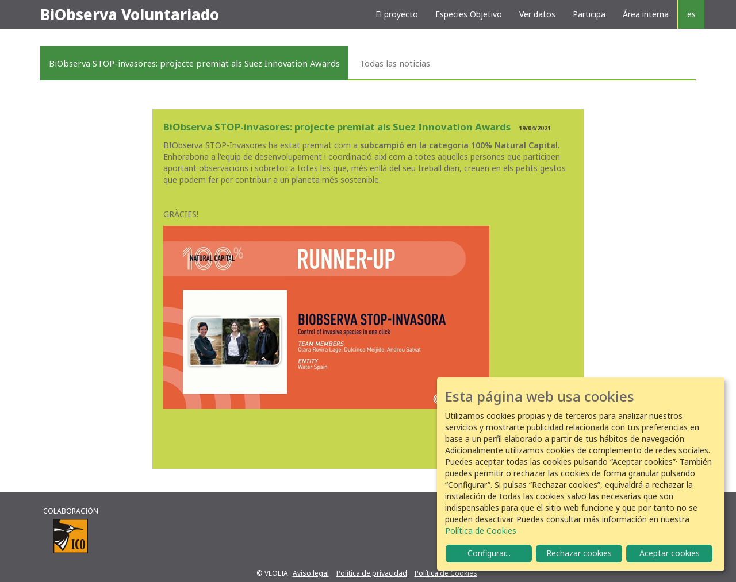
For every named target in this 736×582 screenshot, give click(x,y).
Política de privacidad (371, 573)
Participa (589, 14)
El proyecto (396, 14)
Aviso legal (311, 573)
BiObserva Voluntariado (129, 14)
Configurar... (489, 553)
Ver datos (537, 14)
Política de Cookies (446, 573)
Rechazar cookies (579, 553)
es (691, 14)
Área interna (646, 14)
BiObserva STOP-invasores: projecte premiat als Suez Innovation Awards (194, 63)
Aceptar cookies (669, 553)
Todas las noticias (394, 63)
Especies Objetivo (468, 14)
